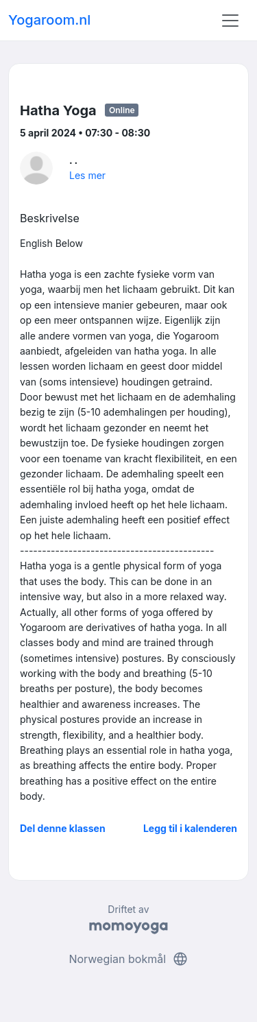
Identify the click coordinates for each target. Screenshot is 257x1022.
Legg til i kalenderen (190, 828)
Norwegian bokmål (128, 959)
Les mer (87, 175)
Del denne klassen (63, 828)
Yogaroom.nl (49, 20)
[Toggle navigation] (230, 21)
